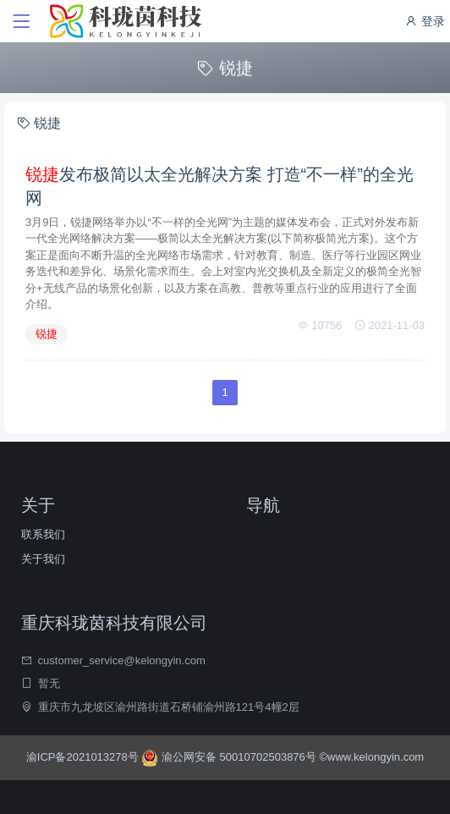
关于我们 (43, 559)
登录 (424, 21)
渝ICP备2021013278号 (84, 757)
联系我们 (43, 534)
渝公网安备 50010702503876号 (230, 757)
